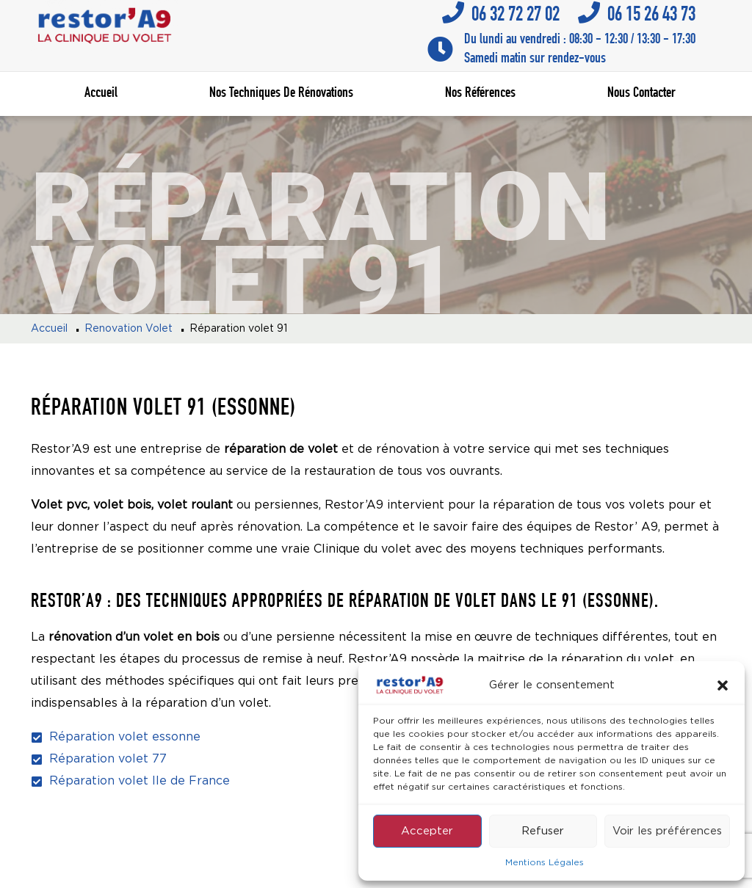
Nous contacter (641, 94)
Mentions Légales (544, 863)
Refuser (542, 831)
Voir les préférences (667, 831)
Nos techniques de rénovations (281, 94)
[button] (722, 685)
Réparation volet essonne (124, 737)
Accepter (427, 831)
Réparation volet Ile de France (139, 781)
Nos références (480, 94)
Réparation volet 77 (108, 759)
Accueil (101, 94)
